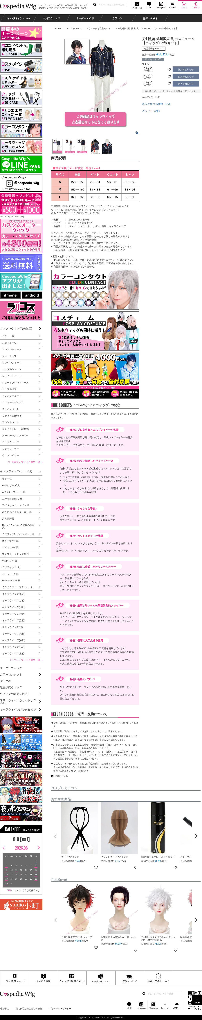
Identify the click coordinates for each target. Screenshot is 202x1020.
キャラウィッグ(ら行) (13, 646)
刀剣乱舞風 (8, 518)
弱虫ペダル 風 (9, 560)
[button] (55, 836)
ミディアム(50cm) (11, 415)
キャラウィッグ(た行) (13, 613)
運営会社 (4, 1008)
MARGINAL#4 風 (11, 580)
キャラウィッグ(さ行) (13, 607)
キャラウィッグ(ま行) (13, 633)
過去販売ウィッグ (11, 687)
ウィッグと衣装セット (100, 28)
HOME (58, 28)
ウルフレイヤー (10, 455)
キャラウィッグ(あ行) (13, 593)
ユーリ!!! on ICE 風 (12, 498)
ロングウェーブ (10, 442)
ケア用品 (5, 680)
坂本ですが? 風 (10, 540)
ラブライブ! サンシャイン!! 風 (18, 534)
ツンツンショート (11, 362)
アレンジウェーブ (11, 395)
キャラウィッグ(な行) (13, 620)
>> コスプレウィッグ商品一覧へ (25, 461)
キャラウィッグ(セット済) (16, 471)
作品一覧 (7, 478)
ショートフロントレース (15, 382)
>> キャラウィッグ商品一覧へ (26, 660)
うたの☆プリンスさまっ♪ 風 (17, 587)
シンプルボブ (9, 389)
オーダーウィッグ (11, 668)
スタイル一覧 (9, 342)
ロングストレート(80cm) (15, 429)
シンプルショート (11, 369)
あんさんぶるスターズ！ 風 (17, 512)
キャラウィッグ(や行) (13, 640)
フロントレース (10, 422)
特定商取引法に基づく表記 (29, 1008)
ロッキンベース (10, 409)
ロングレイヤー (10, 448)
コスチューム (75, 28)
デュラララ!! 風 (10, 574)
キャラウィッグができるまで (18, 709)
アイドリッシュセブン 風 (15, 505)
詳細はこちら (61, 776)
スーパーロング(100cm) (15, 435)
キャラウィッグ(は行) (13, 627)
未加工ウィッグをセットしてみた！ (18, 702)
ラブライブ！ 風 (11, 567)
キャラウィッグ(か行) (13, 600)
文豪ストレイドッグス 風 (15, 554)
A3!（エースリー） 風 (14, 492)
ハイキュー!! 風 (10, 547)
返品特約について (151, 97)
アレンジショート (11, 349)
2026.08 (21, 848)
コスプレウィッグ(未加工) (16, 328)
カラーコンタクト (11, 674)
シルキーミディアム (13, 402)
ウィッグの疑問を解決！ (15, 693)
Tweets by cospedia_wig (12, 217)
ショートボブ (9, 356)
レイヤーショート (11, 376)
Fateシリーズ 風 (11, 485)
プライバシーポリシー (60, 1008)
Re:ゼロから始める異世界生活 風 (18, 526)
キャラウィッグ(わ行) (13, 653)
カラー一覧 (8, 336)
